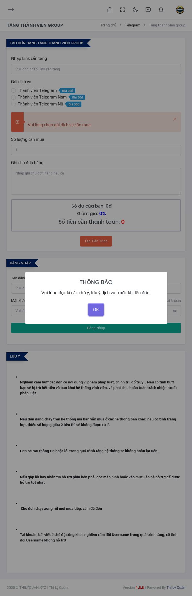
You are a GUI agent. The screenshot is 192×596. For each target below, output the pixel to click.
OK (96, 309)
